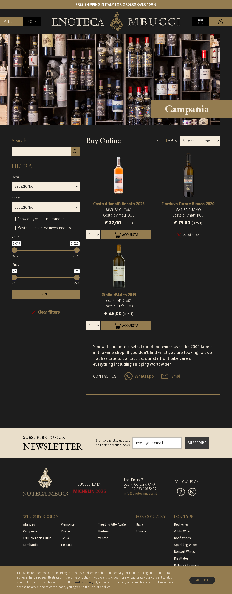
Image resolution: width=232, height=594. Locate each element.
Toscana (66, 545)
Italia (139, 524)
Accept (202, 580)
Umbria (103, 531)
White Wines (183, 531)
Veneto (103, 538)
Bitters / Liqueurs (187, 565)
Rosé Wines (182, 538)
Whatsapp (144, 376)
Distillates (181, 558)
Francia (141, 531)
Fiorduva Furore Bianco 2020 (188, 204)
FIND (45, 294)
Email (176, 376)
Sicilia (65, 538)
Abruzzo (29, 524)
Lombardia (30, 545)
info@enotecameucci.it (140, 494)
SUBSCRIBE (197, 443)
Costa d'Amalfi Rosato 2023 (118, 204)
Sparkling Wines (186, 545)
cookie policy (83, 582)
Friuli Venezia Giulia (37, 538)
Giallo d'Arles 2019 (119, 294)
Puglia (65, 531)
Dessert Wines (184, 552)
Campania (30, 531)
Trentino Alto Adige (112, 524)
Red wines (181, 524)
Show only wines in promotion (42, 219)
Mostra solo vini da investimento (44, 228)
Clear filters (49, 312)
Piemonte (68, 524)
